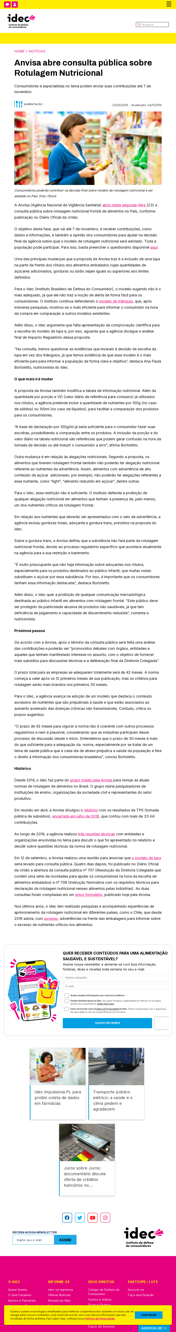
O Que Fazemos (20, 1292)
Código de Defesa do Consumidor (104, 1289)
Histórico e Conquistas (24, 1303)
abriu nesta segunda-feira (124, 205)
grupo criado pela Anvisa (91, 780)
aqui (154, 247)
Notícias (37, 51)
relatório (91, 810)
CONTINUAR (148, 1315)
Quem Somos (17, 1287)
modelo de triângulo (116, 301)
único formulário (88, 894)
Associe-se (136, 1287)
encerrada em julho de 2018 (75, 816)
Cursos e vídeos (100, 1297)
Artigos (53, 1303)
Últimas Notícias (59, 1292)
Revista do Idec (59, 1298)
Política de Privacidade (100, 1318)
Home (19, 51)
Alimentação (33, 104)
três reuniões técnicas (96, 834)
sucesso (51, 918)
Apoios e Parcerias (22, 1298)
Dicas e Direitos (99, 1302)
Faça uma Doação (141, 1292)
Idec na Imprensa (60, 1287)
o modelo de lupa (146, 858)
